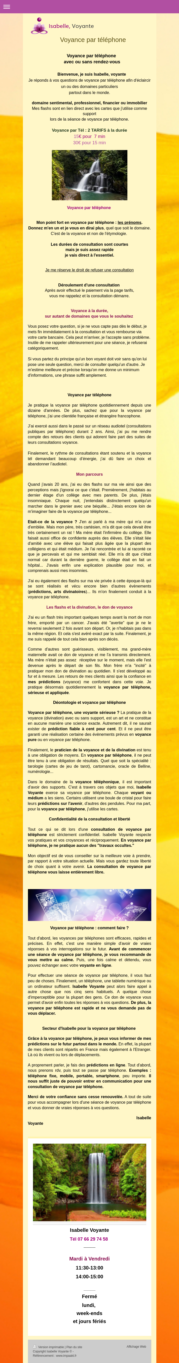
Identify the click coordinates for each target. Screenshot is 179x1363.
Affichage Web (136, 1346)
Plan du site (74, 1347)
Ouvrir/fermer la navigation (89, 6)
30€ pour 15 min (89, 142)
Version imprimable (49, 1347)
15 (89, 136)
